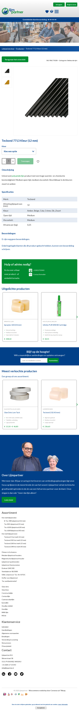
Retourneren (6, 643)
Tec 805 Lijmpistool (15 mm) (14, 524)
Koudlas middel (7, 606)
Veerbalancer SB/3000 (10, 571)
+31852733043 (36, 270)
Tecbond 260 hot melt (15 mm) (15, 543)
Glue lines (5, 590)
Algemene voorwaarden (10, 633)
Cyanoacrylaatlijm (8, 599)
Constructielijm (7, 593)
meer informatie (63, 704)
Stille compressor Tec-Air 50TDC (13, 575)
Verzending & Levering (10, 640)
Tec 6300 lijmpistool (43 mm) (14, 531)
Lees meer (8, 500)
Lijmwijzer (5, 627)
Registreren (71, 5)
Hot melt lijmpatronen (9, 534)
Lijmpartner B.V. (7, 655)
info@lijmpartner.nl (8, 668)
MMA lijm (5, 612)
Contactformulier (37, 274)
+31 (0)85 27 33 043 (9, 665)
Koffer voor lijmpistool (10, 578)
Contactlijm (6, 596)
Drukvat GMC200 (8, 568)
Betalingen (6, 636)
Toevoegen (25, 161)
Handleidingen (7, 630)
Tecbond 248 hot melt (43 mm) (15, 547)
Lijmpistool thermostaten (11, 565)
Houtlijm (5, 609)
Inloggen (59, 5)
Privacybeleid (6, 646)
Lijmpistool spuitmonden (10, 562)
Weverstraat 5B (7, 658)
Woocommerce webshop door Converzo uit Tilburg (47, 690)
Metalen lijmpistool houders (12, 555)
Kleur (4, 146)
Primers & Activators (9, 552)
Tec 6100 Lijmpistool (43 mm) (14, 527)
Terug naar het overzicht (15, 59)
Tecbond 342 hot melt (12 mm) (15, 540)
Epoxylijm (5, 603)
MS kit (4, 616)
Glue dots (5, 587)
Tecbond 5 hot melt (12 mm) (14, 537)
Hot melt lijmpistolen (9, 518)
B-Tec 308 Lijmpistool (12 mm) (14, 521)
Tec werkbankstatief (9, 581)
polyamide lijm (18, 176)
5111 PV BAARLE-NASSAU (11, 662)
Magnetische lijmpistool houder (13, 559)
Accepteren (41, 708)
